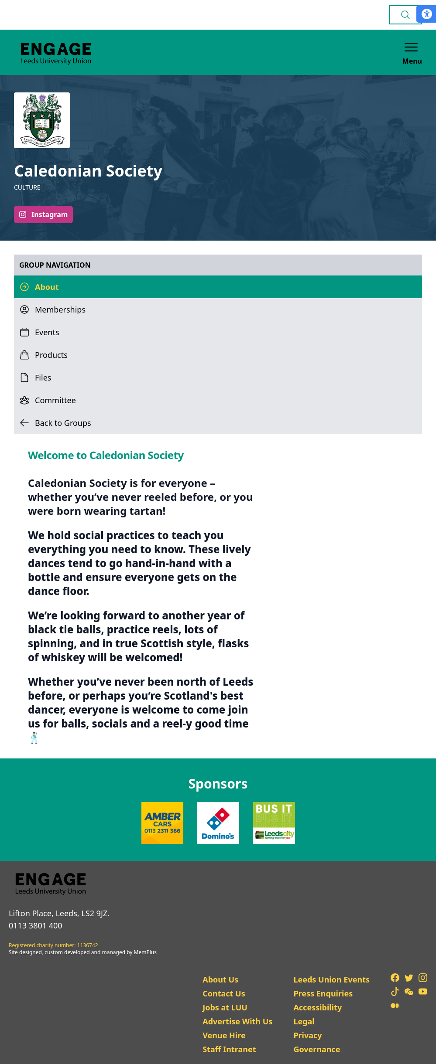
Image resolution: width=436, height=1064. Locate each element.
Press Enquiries (323, 993)
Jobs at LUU (225, 1007)
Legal (303, 1021)
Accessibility (317, 1007)
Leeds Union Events (331, 979)
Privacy (307, 1035)
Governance (316, 1049)
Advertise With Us (237, 1021)
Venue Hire (224, 1035)
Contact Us (224, 993)
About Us (220, 979)
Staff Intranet (229, 1049)
